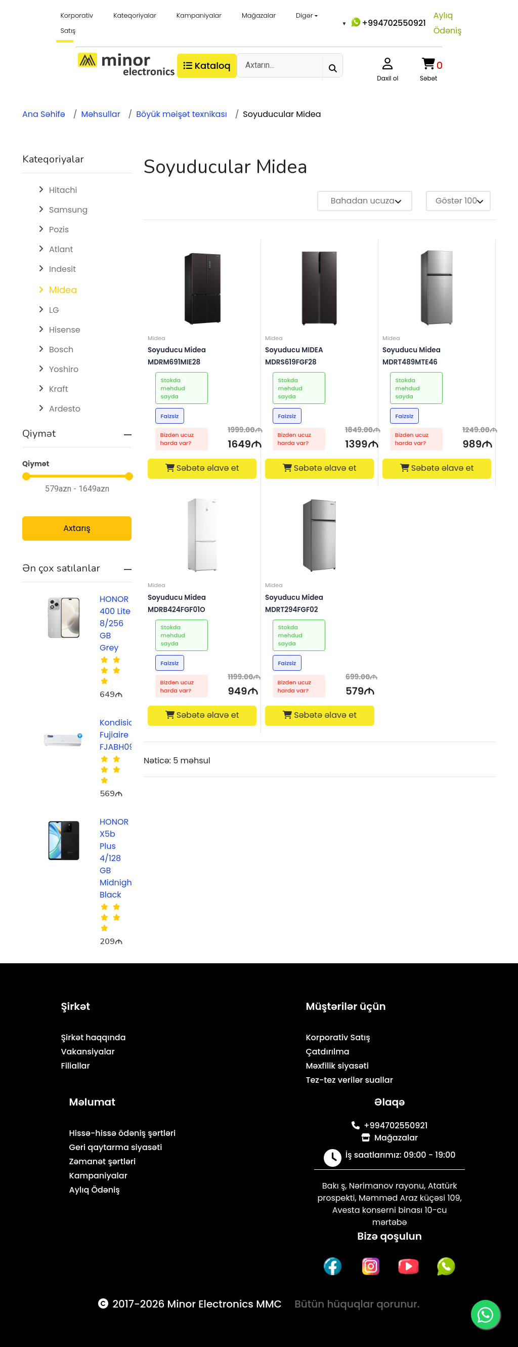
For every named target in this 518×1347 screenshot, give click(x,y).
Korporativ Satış (76, 23)
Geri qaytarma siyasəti (115, 1147)
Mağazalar (259, 15)
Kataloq (207, 65)
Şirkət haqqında (93, 1037)
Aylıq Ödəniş (448, 23)
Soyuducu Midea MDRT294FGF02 (318, 597)
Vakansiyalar (87, 1051)
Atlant (61, 249)
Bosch (61, 349)
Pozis (59, 229)
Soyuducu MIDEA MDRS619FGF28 (317, 350)
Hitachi (63, 190)
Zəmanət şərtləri (102, 1161)
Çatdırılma (327, 1051)
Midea (63, 289)
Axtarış (76, 528)
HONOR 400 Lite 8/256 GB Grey (115, 623)
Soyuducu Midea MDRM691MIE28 (201, 350)
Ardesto (64, 409)
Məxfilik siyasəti (337, 1066)
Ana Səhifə (43, 114)
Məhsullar (100, 114)
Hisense (64, 330)
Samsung (68, 210)
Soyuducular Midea (282, 114)
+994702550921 (388, 22)
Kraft (58, 389)
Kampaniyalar (199, 15)
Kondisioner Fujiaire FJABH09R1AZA (128, 735)
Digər (304, 15)
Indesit (62, 269)
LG (54, 310)
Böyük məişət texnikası (181, 114)
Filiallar (75, 1066)
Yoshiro (63, 369)
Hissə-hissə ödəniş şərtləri (122, 1133)
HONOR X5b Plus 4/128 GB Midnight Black (117, 858)
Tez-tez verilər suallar (349, 1080)
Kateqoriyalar (134, 15)
